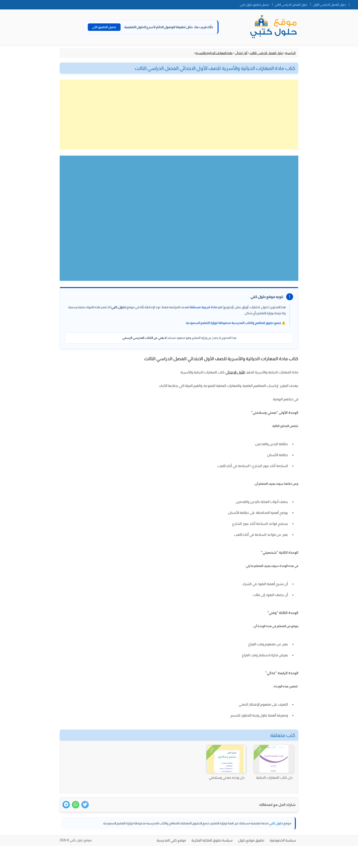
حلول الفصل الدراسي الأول (329, 4)
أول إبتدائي (241, 53)
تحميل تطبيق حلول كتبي (254, 4)
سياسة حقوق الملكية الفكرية (211, 840)
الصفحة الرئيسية (354, 3)
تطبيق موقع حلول (251, 840)
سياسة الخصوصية (283, 840)
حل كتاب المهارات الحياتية (274, 778)
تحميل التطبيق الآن (104, 27)
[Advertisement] (179, 114)
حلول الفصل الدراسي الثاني (291, 4)
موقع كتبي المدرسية (171, 840)
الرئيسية (290, 53)
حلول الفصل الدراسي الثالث (266, 53)
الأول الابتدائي (235, 372)
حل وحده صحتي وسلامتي (226, 778)
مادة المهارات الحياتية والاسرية (213, 53)
